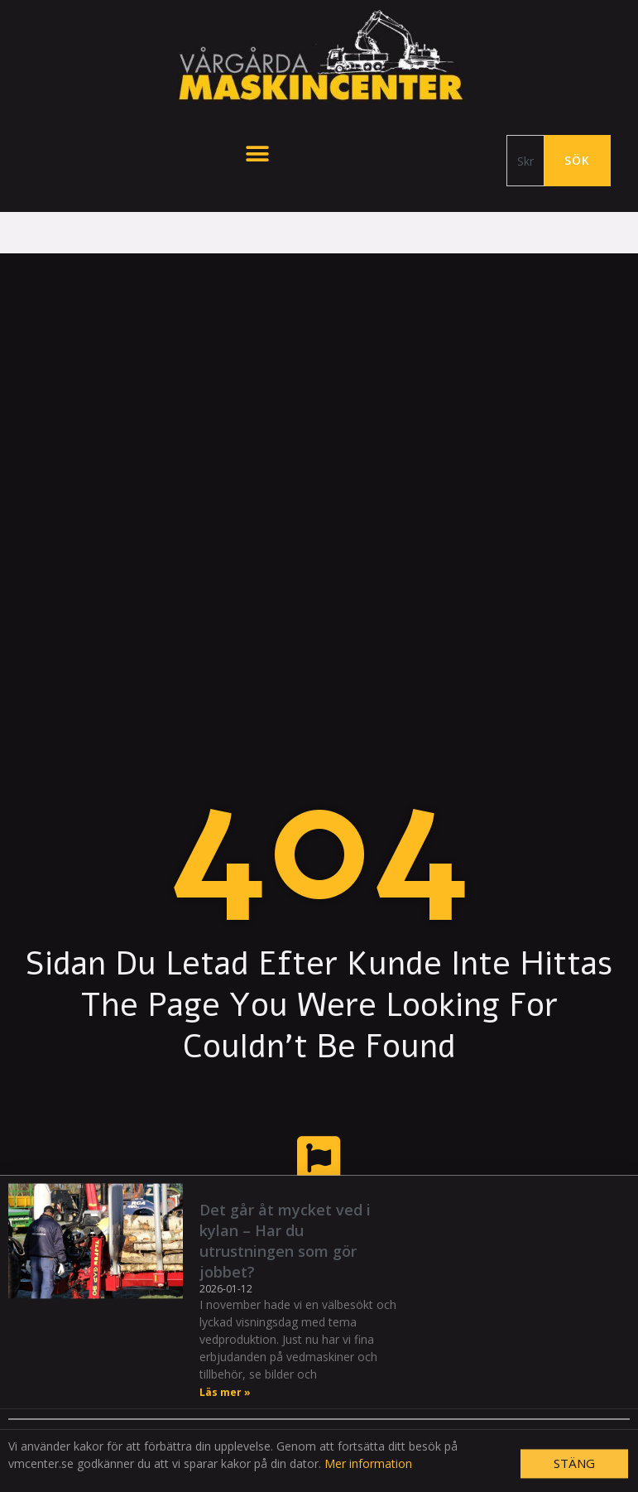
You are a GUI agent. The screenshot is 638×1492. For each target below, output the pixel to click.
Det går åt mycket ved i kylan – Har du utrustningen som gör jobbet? (285, 1257)
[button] (257, 153)
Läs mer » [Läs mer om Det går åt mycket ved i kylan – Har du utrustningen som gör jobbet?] (225, 1410)
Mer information (368, 1481)
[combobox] (525, 160)
